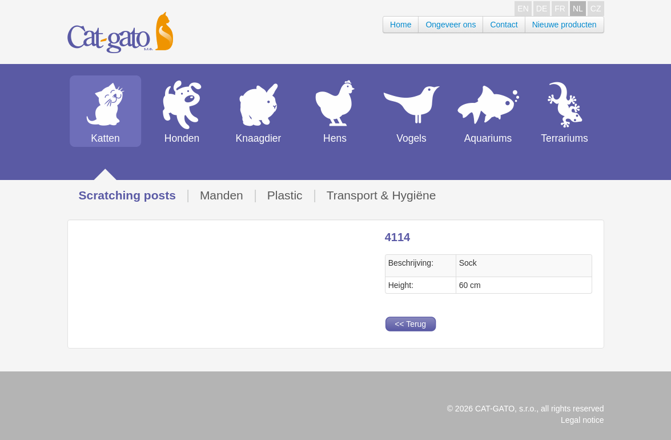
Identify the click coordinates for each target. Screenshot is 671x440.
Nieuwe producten (564, 24)
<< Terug (410, 324)
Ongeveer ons (450, 24)
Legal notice (582, 420)
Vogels (411, 138)
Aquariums (488, 138)
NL (578, 8)
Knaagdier (259, 138)
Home (400, 24)
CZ (595, 8)
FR (560, 8)
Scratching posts (127, 195)
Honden (181, 138)
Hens (335, 138)
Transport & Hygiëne (381, 195)
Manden (221, 195)
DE (541, 8)
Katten (105, 138)
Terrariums (564, 138)
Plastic (285, 195)
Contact (503, 24)
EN (522, 8)
